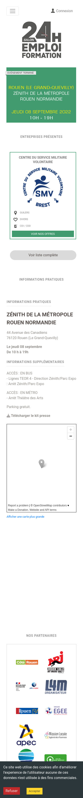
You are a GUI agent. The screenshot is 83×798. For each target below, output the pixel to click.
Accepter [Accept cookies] (34, 791)
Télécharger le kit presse (28, 416)
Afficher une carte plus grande (25, 516)
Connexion (62, 10)
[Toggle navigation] (12, 11)
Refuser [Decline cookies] (12, 791)
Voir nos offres (43, 234)
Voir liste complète (43, 255)
